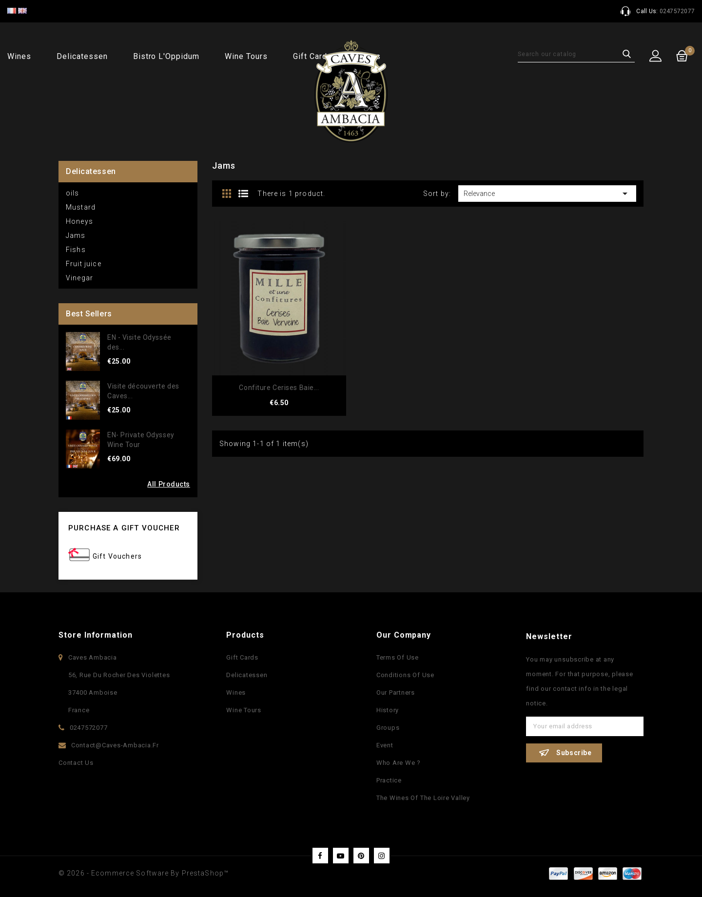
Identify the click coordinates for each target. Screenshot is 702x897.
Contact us (76, 762)
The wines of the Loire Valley (423, 797)
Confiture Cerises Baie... (279, 387)
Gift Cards (242, 657)
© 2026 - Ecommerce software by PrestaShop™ (143, 873)
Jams (76, 235)
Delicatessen (82, 56)
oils (72, 193)
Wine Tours (246, 56)
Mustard (81, 207)
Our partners (395, 692)
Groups (388, 727)
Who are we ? (398, 762)
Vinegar (79, 278)
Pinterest (361, 855)
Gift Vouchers (117, 556)
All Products (168, 484)
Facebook (320, 855)
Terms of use (397, 657)
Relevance (547, 193)
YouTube (341, 855)
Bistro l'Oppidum (166, 56)
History (387, 710)
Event (384, 745)
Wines (19, 56)
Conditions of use (405, 675)
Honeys (79, 221)
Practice (389, 780)
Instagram (382, 855)
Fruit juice (83, 264)
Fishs (76, 250)
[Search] (576, 54)
